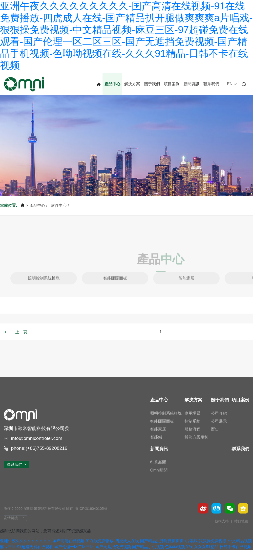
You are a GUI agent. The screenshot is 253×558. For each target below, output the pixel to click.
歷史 (215, 437)
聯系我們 (211, 84)
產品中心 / (38, 213)
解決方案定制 (196, 445)
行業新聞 (158, 470)
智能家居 (186, 286)
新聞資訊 (191, 84)
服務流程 (192, 437)
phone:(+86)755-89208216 (39, 456)
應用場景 (192, 421)
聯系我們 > (16, 473)
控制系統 (192, 429)
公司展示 (219, 429)
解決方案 (132, 84)
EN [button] (232, 84)
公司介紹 (219, 421)
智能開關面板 (115, 286)
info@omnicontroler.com (36, 446)
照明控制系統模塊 (44, 286)
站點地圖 (241, 529)
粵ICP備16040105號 (91, 517)
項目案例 (172, 84)
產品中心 (112, 84)
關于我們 (152, 84)
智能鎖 (156, 445)
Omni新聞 (159, 478)
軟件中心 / (60, 213)
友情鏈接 (11, 526)
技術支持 (222, 529)
